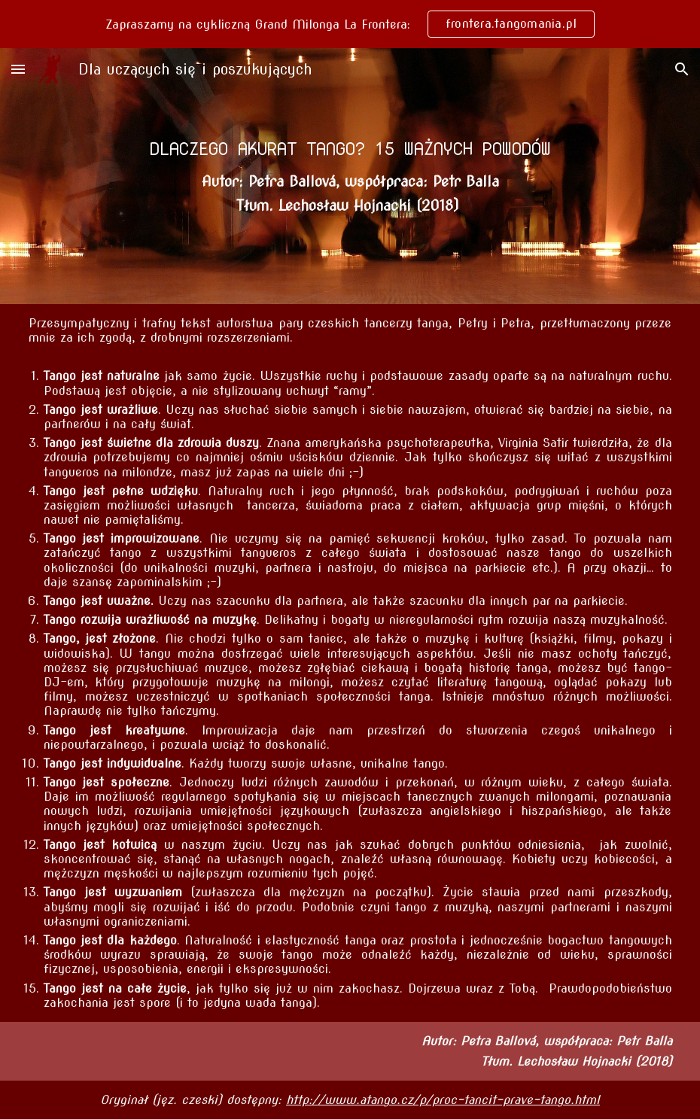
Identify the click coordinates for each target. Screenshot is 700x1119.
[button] (18, 69)
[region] (350, 24)
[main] (350, 148)
